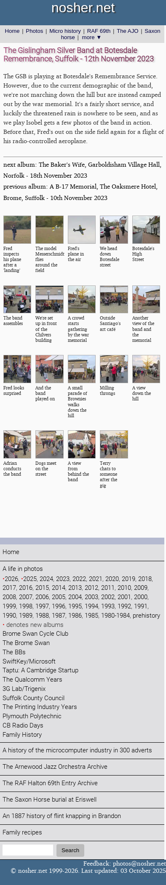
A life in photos (23, 569)
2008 (9, 597)
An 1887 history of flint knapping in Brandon (62, 816)
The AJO (127, 31)
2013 (75, 588)
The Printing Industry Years (40, 707)
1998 (25, 606)
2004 (75, 597)
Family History (22, 734)
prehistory (146, 615)
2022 (79, 579)
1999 (9, 606)
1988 (42, 615)
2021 (95, 579)
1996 (58, 606)
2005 (58, 597)
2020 (112, 579)
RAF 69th (99, 31)
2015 (42, 588)
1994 (91, 606)
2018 (145, 579)
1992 (124, 606)
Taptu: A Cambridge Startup (40, 670)
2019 (128, 579)
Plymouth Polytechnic (32, 716)
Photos (34, 31)
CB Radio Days (23, 725)
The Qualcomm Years (32, 679)
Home (12, 31)
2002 (108, 597)
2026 (11, 579)
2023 (63, 579)
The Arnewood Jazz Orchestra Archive (55, 766)
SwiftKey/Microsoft (29, 661)
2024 (46, 579)
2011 (108, 588)
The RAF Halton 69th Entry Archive (50, 783)
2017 (9, 588)
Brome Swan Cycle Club (35, 633)
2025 (30, 579)
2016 (25, 588)
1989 (25, 615)
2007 (25, 597)
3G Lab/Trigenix (24, 689)
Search (70, 850)
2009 (140, 588)
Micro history (65, 31)
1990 (9, 615)
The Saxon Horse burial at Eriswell (49, 799)
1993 (108, 606)
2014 (58, 588)
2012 (91, 588)
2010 (124, 588)
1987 (58, 615)
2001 (124, 597)
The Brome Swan (26, 643)
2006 (42, 597)
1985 (91, 615)
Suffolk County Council (33, 698)
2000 (140, 597)
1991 (140, 606)
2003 (91, 597)
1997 (42, 606)
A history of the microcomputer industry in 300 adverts (77, 750)
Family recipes (22, 832)
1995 (75, 606)
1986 (75, 615)
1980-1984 (115, 615)
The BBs (14, 652)
